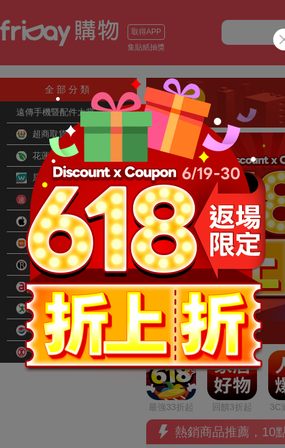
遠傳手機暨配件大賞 (55, 112)
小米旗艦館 (46, 243)
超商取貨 (41, 134)
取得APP (146, 31)
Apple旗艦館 (48, 221)
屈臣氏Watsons (54, 178)
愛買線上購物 (50, 308)
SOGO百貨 (46, 352)
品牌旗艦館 (46, 265)
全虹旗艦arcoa (52, 286)
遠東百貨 (41, 330)
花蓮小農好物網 (54, 156)
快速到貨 (41, 199)
